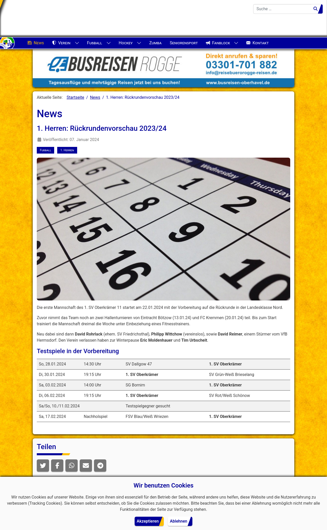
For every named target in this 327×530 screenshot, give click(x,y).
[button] (43, 465)
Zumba (155, 42)
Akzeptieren (148, 521)
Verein (61, 43)
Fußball (94, 42)
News (36, 43)
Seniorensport (184, 42)
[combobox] (282, 9)
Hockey (126, 42)
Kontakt (257, 43)
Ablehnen (178, 521)
